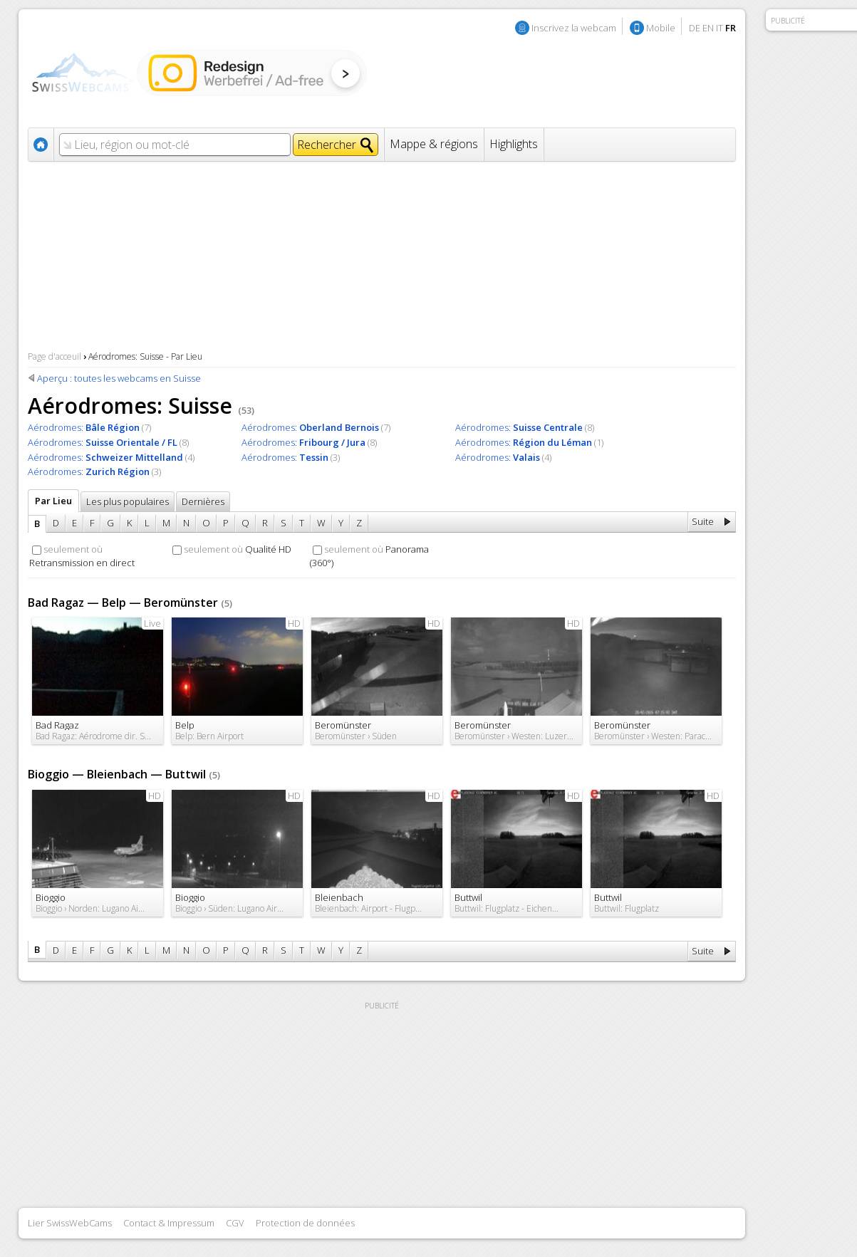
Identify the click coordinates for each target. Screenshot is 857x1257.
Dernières (203, 501)
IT (719, 27)
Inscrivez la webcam (573, 27)
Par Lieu (53, 500)
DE (694, 27)
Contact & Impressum (168, 1222)
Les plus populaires (127, 501)
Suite (703, 521)
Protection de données (305, 1222)
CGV (235, 1222)
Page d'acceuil (54, 356)
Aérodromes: (84, 427)
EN (708, 27)
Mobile (660, 27)
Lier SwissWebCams (70, 1222)
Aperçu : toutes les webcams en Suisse (119, 378)
